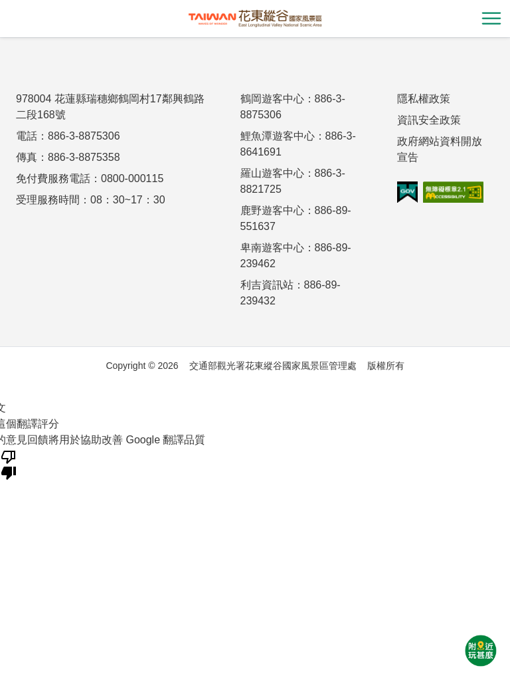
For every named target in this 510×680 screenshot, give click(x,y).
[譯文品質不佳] (9, 464)
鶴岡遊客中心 (272, 98)
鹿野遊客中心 (272, 210)
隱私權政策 (423, 98)
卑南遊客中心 (272, 247)
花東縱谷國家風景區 (255, 18)
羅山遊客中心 (272, 173)
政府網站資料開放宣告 (439, 149)
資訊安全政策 (429, 120)
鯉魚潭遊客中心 (277, 136)
